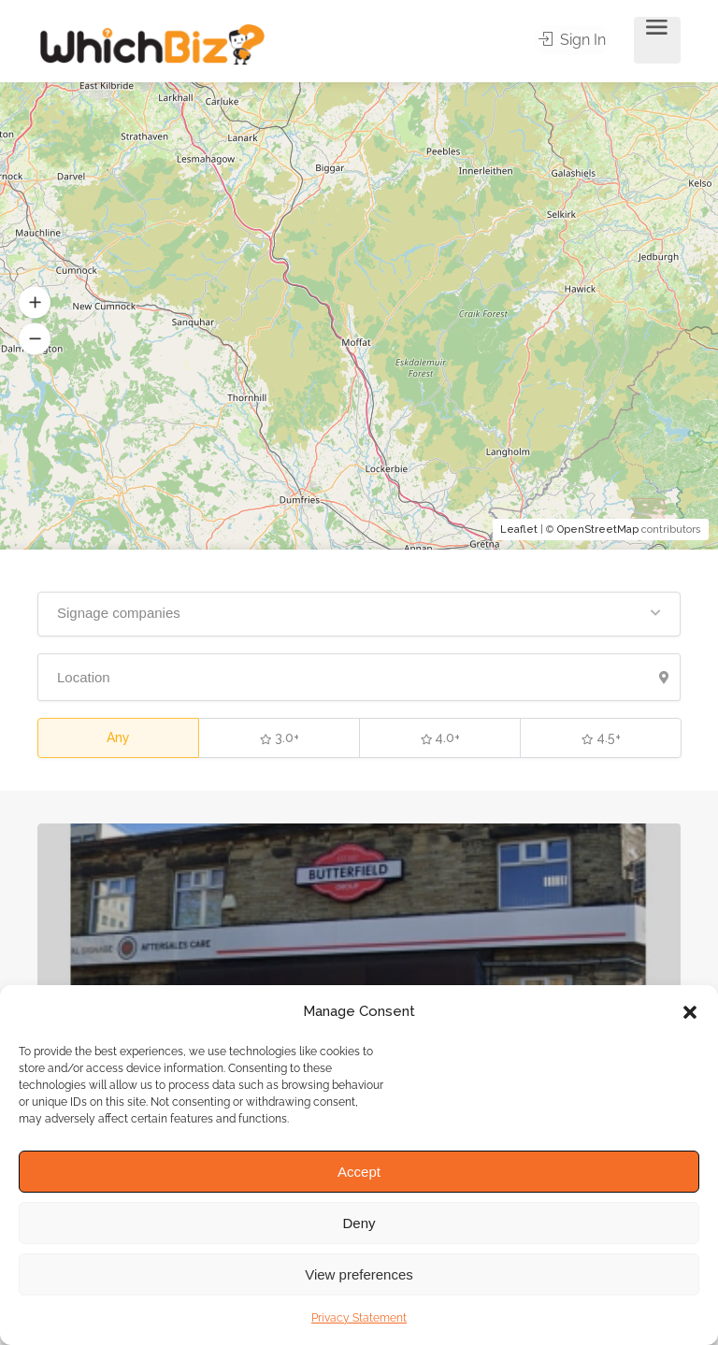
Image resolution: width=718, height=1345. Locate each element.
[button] (690, 1012)
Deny (358, 1223)
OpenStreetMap (598, 529)
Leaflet (519, 529)
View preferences (359, 1274)
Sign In (575, 41)
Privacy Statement (359, 1317)
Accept (359, 1172)
